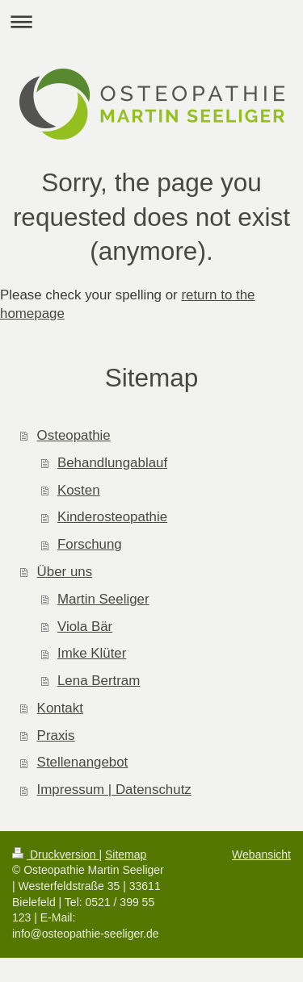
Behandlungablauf (112, 462)
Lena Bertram (98, 680)
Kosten (78, 490)
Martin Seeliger (103, 599)
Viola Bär (84, 626)
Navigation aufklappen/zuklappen (151, 21)
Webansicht (261, 854)
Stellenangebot (82, 762)
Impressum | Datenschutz (114, 789)
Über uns (65, 571)
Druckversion (55, 854)
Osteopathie (74, 435)
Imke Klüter (91, 653)
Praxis (56, 735)
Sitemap (125, 854)
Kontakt (60, 708)
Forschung (89, 544)
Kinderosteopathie (112, 516)
